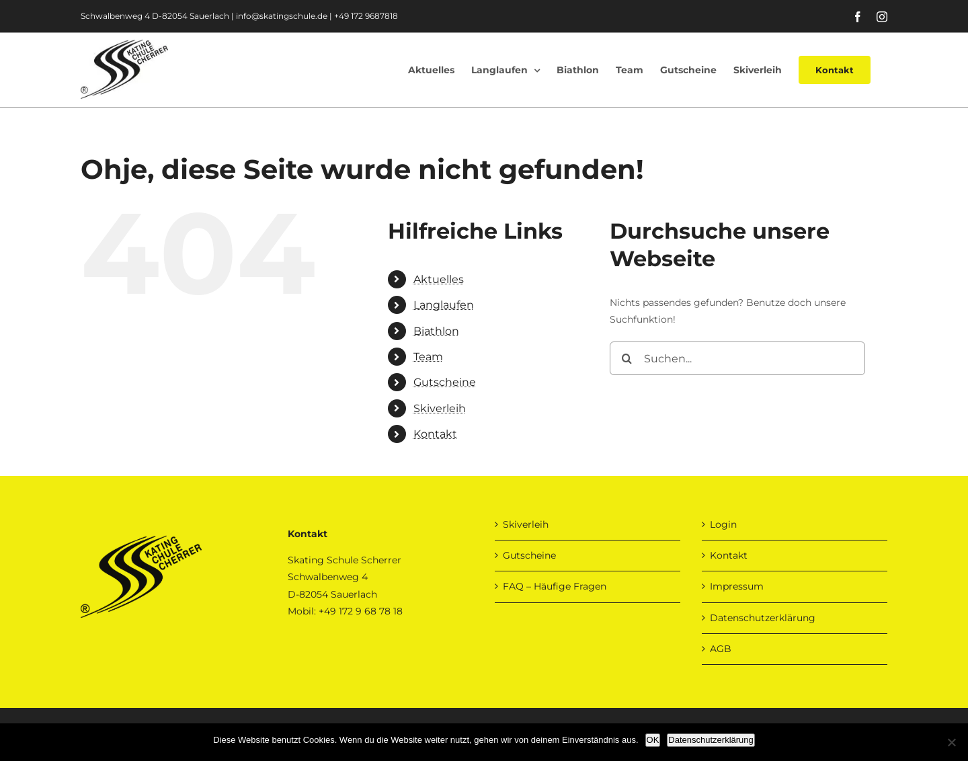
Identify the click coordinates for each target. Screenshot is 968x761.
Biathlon (436, 331)
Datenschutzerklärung (762, 618)
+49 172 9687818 (366, 16)
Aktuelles (438, 279)
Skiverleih (439, 408)
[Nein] (951, 742)
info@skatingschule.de (281, 16)
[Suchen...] (737, 358)
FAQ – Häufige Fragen (554, 586)
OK (653, 740)
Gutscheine (444, 382)
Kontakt (435, 434)
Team (428, 356)
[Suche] (626, 358)
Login (723, 524)
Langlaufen (443, 304)
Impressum (737, 586)
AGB (720, 649)
